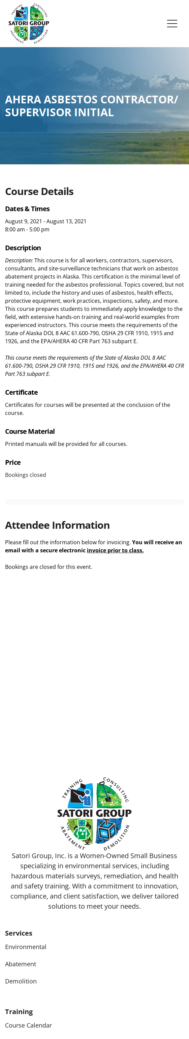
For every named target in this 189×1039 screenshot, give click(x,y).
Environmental (25, 947)
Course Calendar (28, 1025)
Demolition (21, 981)
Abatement (20, 964)
